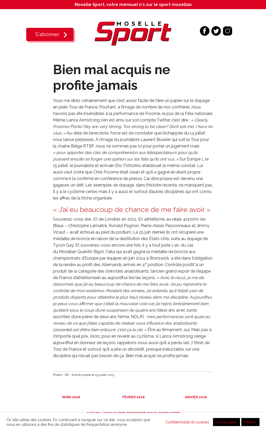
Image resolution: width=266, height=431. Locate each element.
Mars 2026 (70, 397)
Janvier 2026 (195, 397)
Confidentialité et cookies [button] (187, 422)
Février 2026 (133, 397)
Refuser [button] (250, 422)
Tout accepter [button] (226, 422)
